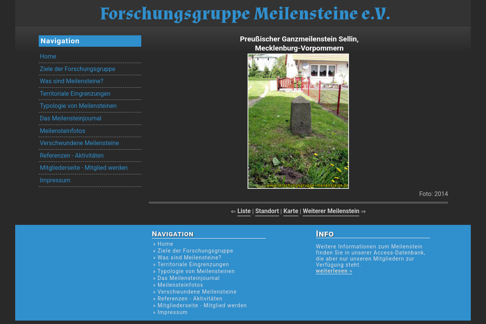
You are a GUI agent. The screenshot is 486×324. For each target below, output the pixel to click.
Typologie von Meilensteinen (78, 105)
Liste (244, 211)
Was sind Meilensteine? (71, 81)
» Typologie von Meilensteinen (194, 271)
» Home (163, 244)
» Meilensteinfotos (178, 285)
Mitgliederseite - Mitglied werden (84, 167)
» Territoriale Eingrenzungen (191, 264)
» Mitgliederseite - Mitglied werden (200, 305)
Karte (290, 211)
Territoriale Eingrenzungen (75, 93)
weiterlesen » (334, 271)
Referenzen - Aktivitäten (72, 155)
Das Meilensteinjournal (70, 118)
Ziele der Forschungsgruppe (77, 69)
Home (48, 56)
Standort (267, 211)
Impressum (55, 180)
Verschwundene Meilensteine (79, 143)
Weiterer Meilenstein (331, 211)
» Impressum (170, 312)
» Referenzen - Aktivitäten (187, 299)
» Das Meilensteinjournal (186, 278)
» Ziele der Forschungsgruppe (193, 251)
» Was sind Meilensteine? (187, 257)
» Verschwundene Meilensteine (195, 292)
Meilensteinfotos (62, 130)
